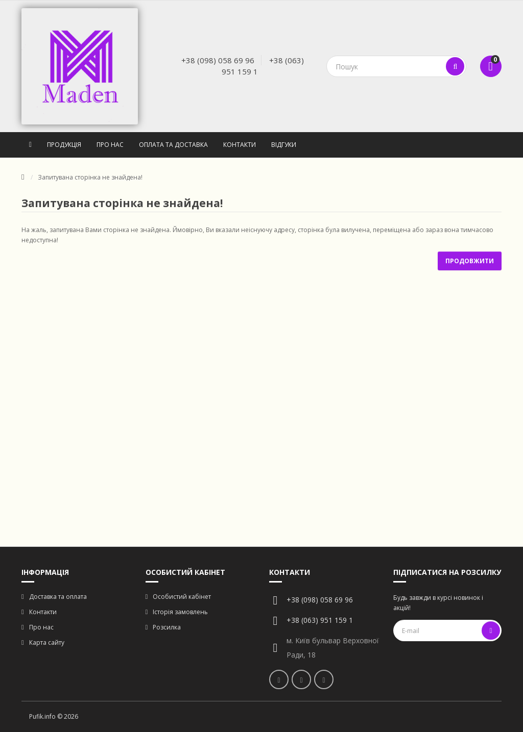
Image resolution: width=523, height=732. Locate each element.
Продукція (64, 144)
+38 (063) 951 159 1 (320, 620)
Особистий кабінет (182, 596)
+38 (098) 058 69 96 (217, 60)
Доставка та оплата (58, 596)
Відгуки (283, 144)
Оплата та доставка (173, 144)
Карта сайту (46, 642)
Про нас (110, 144)
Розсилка (167, 627)
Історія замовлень (180, 612)
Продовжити (469, 261)
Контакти (239, 144)
